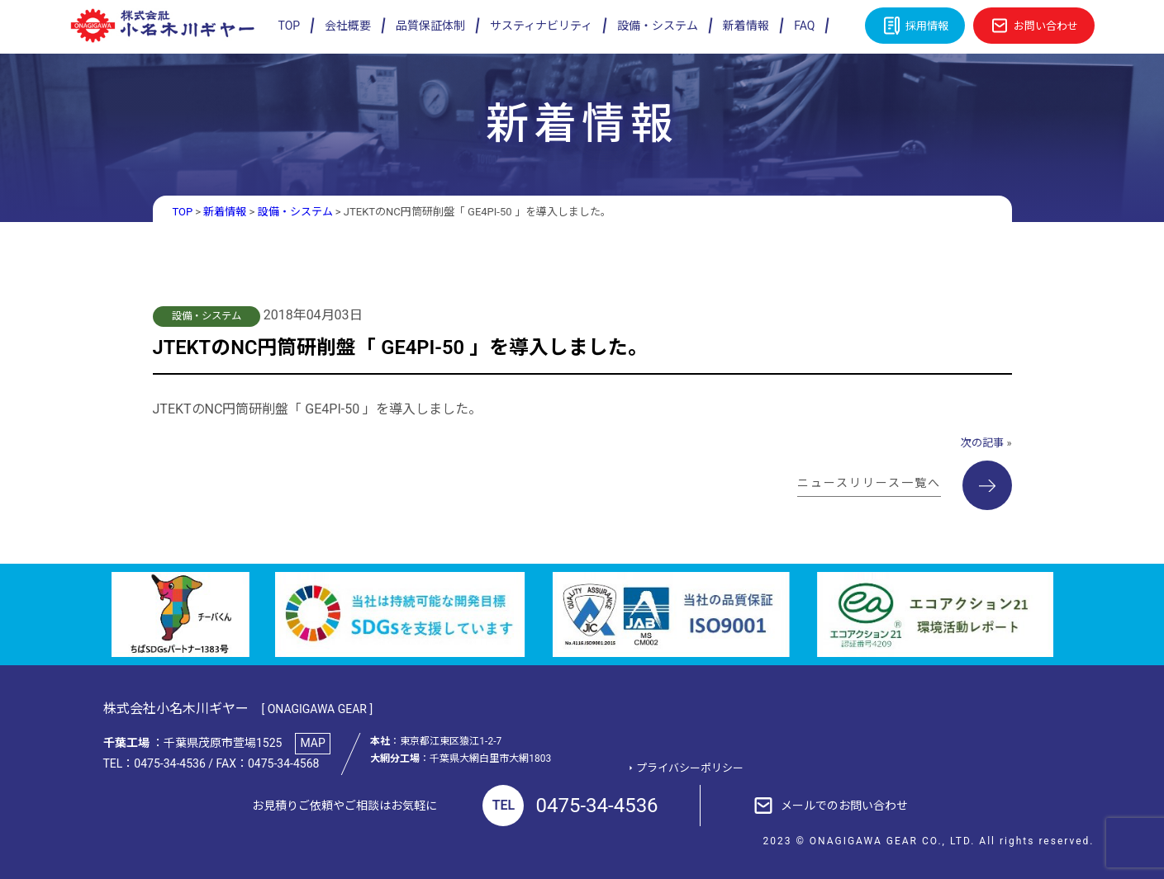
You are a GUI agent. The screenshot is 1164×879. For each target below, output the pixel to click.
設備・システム (657, 25)
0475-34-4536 (570, 805)
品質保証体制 (430, 25)
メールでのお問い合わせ (844, 805)
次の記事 (982, 443)
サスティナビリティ (541, 25)
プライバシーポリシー (690, 768)
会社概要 (348, 25)
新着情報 (746, 25)
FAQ (804, 25)
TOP (289, 25)
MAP (313, 742)
